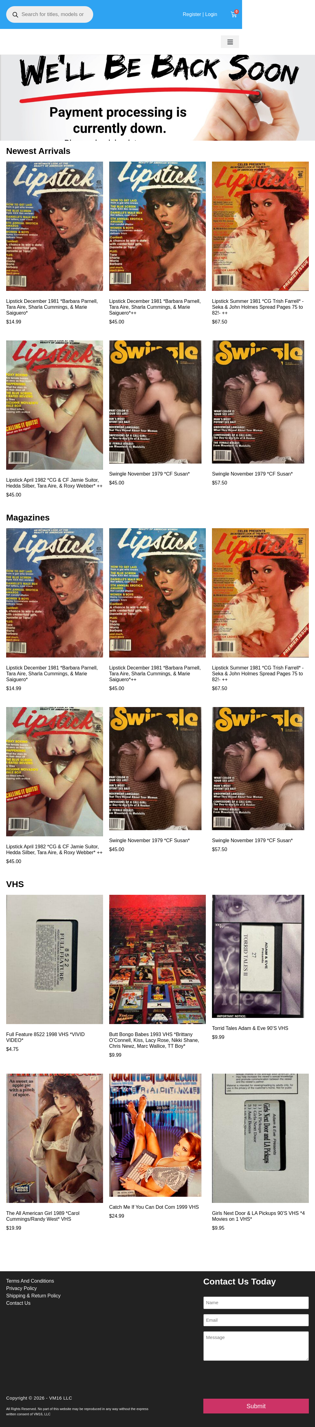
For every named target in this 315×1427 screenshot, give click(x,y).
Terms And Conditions (30, 1281)
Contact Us (18, 1303)
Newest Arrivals (38, 151)
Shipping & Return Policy (33, 1295)
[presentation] (250, 1380)
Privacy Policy (21, 1288)
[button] (297, 42)
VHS (15, 884)
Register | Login (266, 14)
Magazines (28, 517)
